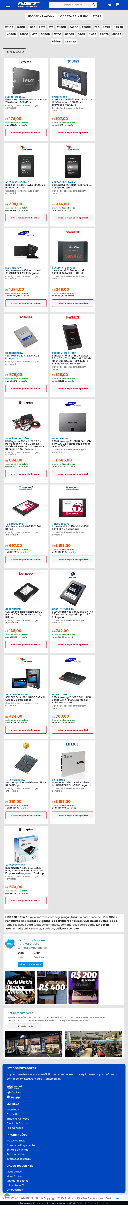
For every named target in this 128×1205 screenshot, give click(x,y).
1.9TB (42, 27)
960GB (56, 41)
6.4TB (92, 34)
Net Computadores (20, 1013)
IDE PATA (70, 41)
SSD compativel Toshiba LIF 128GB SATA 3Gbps (25, 784)
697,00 (13, 545)
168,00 (13, 631)
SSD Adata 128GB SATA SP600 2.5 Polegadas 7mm (71, 186)
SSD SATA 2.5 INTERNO (73, 16)
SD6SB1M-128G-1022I (64, 353)
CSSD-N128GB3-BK (63, 609)
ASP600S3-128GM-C (64, 182)
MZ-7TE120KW (60, 438)
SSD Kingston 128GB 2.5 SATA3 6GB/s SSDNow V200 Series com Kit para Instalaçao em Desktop (24, 870)
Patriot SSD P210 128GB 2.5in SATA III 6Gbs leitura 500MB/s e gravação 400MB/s (72, 102)
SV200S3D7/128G (15, 865)
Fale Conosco (15, 1128)
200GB (61, 27)
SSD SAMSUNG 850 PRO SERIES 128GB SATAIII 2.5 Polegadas (22, 272)
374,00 (60, 204)
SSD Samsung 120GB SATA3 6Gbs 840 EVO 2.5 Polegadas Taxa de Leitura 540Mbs (71, 443)
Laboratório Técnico (19, 1186)
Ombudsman (15, 1190)
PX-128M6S (58, 780)
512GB (58, 34)
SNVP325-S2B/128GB (17, 438)
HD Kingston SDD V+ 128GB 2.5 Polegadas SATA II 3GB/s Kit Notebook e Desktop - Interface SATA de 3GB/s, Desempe (24, 445)
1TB (51, 27)
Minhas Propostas (17, 1181)
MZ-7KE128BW (13, 267)
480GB (24, 34)
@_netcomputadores (32, 948)
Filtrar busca (14, 52)
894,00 (14, 460)
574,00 (14, 887)
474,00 (14, 716)
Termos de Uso (16, 1154)
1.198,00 (61, 801)
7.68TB (104, 34)
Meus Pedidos (15, 1176)
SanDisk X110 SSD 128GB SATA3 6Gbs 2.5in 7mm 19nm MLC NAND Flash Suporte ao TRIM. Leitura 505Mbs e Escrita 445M (71, 359)
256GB (86, 27)
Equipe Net (13, 1114)
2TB (96, 27)
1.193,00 (61, 545)
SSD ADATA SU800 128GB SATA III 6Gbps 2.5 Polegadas (24, 699)
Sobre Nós (13, 1109)
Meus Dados (14, 1172)
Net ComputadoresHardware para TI (32, 942)
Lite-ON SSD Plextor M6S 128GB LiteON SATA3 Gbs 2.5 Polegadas (71, 784)
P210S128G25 (59, 97)
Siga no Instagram (30, 964)
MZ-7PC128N (59, 694)
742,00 (60, 631)
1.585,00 (62, 460)
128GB (97, 16)
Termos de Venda (17, 1150)
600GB (69, 34)
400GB (11, 34)
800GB (116, 34)
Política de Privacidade (88, 1203)
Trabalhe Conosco (18, 1119)
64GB (81, 34)
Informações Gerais (19, 1159)
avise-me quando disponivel (26, 132)
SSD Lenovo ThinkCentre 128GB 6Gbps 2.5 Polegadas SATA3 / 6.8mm (23, 614)
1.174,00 (14, 289)
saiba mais (24, 1026)
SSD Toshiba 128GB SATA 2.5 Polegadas (22, 357)
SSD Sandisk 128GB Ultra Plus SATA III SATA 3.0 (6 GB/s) (72, 272)
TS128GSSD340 (14, 524)
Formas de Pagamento (21, 1145)
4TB (34, 34)
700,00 (60, 716)
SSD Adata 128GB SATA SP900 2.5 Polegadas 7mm (24, 186)
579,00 (13, 375)
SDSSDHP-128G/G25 (63, 267)
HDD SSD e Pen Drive (41, 16)
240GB (74, 27)
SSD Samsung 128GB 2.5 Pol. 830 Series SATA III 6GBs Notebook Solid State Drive (71, 700)
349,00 (60, 289)
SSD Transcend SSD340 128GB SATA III (23, 528)
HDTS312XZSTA (13, 353)
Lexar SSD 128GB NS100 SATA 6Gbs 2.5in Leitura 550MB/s (25, 101)
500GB (45, 34)
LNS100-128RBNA (14, 97)
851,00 (13, 801)
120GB (9, 27)
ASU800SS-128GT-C (16, 694)
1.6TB (31, 27)
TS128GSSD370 (60, 524)
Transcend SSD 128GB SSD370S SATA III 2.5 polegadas (70, 528)
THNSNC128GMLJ (15, 780)
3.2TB (106, 27)
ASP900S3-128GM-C (17, 182)
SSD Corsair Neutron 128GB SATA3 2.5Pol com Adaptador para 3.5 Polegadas (72, 614)
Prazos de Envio (16, 1141)
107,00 (60, 119)
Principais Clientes (17, 1123)
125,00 (60, 375)
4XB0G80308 (12, 609)
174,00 (13, 119)
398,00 (13, 204)
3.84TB (118, 27)
